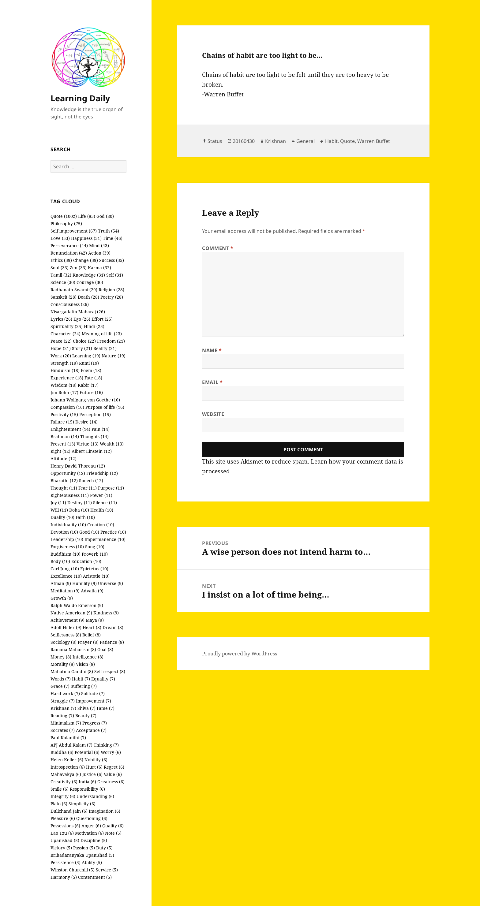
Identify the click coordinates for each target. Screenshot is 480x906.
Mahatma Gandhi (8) (72, 671)
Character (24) (66, 334)
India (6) (87, 782)
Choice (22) (84, 341)
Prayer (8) (88, 642)
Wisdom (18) (64, 385)
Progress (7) (94, 723)
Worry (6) (111, 752)
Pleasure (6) (63, 818)
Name (212, 350)
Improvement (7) (93, 701)
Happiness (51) (86, 238)
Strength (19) (64, 363)
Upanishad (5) (65, 840)
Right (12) (60, 451)
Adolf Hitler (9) (66, 627)
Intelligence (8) (88, 657)
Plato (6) (59, 804)
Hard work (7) (65, 693)
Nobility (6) (95, 759)
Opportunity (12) (68, 473)
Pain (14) (101, 429)
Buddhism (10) (66, 554)
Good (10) (89, 532)
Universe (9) (110, 583)
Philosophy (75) (66, 223)
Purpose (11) (111, 488)
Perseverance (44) (69, 245)
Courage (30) (90, 282)
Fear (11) (87, 488)
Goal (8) (105, 649)
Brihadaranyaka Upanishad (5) (82, 855)
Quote (347, 141)
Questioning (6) (91, 818)
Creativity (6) (64, 782)
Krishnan (275, 141)
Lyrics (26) (61, 319)
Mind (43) (99, 245)
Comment (218, 248)
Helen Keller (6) (67, 759)
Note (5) (113, 833)
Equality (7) (103, 679)
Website (213, 414)
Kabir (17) (88, 385)
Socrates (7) (63, 730)
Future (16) (91, 392)
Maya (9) (95, 620)
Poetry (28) (111, 297)
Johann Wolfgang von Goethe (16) (85, 400)
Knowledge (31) (89, 275)
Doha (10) (79, 510)
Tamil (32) (61, 275)
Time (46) (112, 238)
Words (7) (61, 679)
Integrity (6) (63, 796)
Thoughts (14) (94, 436)
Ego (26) (81, 319)
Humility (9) (84, 583)
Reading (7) (62, 715)
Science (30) (63, 282)
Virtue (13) (88, 444)
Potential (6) (87, 752)
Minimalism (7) (66, 723)
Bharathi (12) (64, 480)
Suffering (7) (84, 686)
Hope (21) (61, 348)
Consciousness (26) (70, 304)
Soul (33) (60, 267)
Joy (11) (58, 502)
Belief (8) (91, 635)
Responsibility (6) (87, 789)
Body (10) (60, 561)
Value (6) (113, 774)
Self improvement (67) (74, 231)
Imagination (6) (104, 811)
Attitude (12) (64, 458)
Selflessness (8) (66, 635)
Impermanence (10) (105, 539)
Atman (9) (61, 583)
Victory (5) (61, 848)
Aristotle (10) (96, 576)
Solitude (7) (93, 693)
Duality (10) (62, 517)
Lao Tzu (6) (62, 833)
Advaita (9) (92, 591)
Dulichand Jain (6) (69, 811)
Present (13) (63, 444)
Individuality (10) (68, 525)
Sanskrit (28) (64, 297)
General (305, 141)
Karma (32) (99, 267)
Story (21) (82, 348)
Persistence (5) (66, 862)
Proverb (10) (95, 554)
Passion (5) (84, 848)
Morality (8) (63, 664)
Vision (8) (85, 664)
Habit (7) (81, 679)
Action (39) (99, 253)
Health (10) (101, 510)
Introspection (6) (68, 767)
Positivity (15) (64, 414)
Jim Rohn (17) (64, 392)
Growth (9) (62, 598)
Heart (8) (92, 627)
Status (215, 141)
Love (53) (60, 238)
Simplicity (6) (82, 804)
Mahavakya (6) (66, 774)
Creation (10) (100, 525)
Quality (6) (113, 826)
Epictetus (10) (94, 569)
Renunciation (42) (69, 253)
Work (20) (61, 356)
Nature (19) (114, 356)
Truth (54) (108, 231)
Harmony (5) (64, 877)
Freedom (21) (111, 341)
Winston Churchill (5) (73, 870)
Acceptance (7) (91, 730)
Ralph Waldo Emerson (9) (77, 605)
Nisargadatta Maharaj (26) (78, 312)
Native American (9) (71, 613)
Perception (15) (95, 414)
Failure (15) (62, 422)
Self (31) (114, 275)
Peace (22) (61, 341)
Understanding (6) (95, 796)
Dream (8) (113, 627)
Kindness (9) (106, 613)
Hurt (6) (94, 767)
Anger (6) (91, 826)
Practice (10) (113, 532)
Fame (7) (105, 708)
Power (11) (101, 495)
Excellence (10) (66, 576)
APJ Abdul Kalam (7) (71, 745)
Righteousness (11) (70, 495)
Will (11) (59, 510)
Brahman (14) (65, 436)
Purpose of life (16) (104, 407)
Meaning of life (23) (102, 334)
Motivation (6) (89, 833)
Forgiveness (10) (67, 547)
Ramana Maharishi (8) (73, 649)
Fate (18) (93, 378)
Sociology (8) (64, 642)
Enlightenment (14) (70, 429)
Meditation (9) (65, 591)
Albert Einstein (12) (92, 451)
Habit (331, 141)
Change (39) (85, 260)
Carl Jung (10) (65, 569)
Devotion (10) (64, 532)
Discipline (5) (94, 840)
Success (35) (111, 260)
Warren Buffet (373, 141)
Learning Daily (80, 98)
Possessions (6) (65, 826)
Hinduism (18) (65, 370)
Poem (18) (91, 370)
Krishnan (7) (63, 708)
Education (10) (86, 561)
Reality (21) (105, 348)
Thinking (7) (106, 745)
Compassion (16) (67, 407)
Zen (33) (78, 267)
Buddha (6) (62, 752)
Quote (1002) (64, 216)
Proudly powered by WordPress (239, 653)
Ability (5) (92, 862)
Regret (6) (114, 767)
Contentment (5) (95, 877)
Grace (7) (60, 686)
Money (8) (61, 657)
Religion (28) (111, 290)
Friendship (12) (102, 473)
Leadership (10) (67, 539)
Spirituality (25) (67, 326)
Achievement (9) (67, 620)
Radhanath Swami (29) (74, 290)
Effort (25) (102, 319)
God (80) (105, 216)
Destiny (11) (79, 502)
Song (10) (94, 547)
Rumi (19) (89, 363)
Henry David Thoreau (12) (78, 466)
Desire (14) (86, 422)
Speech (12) (91, 480)
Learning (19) (86, 356)
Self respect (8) (109, 671)
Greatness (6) (111, 782)
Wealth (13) (112, 444)
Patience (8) (112, 642)
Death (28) (88, 297)
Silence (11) (105, 502)
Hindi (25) (94, 326)
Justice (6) (92, 774)
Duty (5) (104, 848)
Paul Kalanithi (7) (68, 737)
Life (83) (86, 216)
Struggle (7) (63, 701)
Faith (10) (85, 517)
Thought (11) (64, 488)
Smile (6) (60, 789)
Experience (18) (67, 378)
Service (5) (107, 870)
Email (212, 382)
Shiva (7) (86, 708)
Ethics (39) (61, 260)
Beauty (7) (85, 715)
